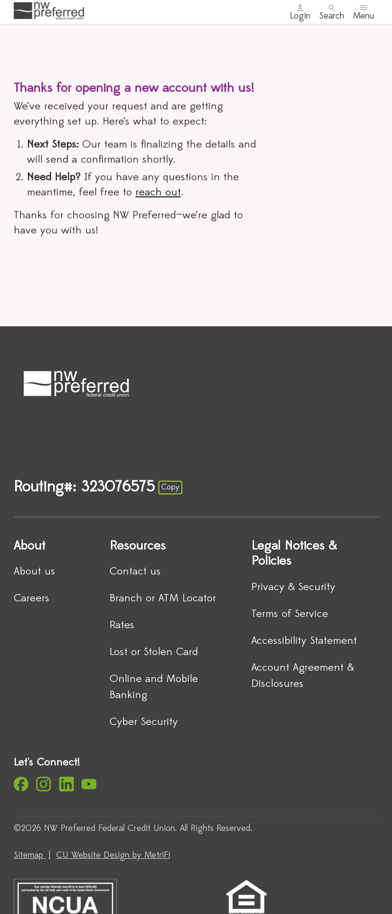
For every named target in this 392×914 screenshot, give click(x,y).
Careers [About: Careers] (31, 598)
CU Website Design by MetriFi (113, 855)
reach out (158, 192)
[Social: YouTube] (89, 784)
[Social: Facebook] (21, 784)
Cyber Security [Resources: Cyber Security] (143, 722)
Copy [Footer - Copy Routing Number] (170, 487)
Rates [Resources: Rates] (121, 625)
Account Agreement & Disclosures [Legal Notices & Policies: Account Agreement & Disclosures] (302, 676)
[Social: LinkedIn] (66, 784)
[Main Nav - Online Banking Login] (300, 12)
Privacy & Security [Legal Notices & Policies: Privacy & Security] (293, 587)
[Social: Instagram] (43, 784)
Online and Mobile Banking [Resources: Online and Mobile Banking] (153, 687)
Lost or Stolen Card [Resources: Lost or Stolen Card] (153, 652)
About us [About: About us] (34, 571)
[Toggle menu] (363, 12)
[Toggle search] (331, 12)
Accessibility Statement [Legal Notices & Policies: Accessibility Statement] (304, 641)
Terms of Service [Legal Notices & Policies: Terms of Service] (289, 614)
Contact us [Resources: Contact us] (135, 571)
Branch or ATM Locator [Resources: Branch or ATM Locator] (162, 598)
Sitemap (30, 855)
